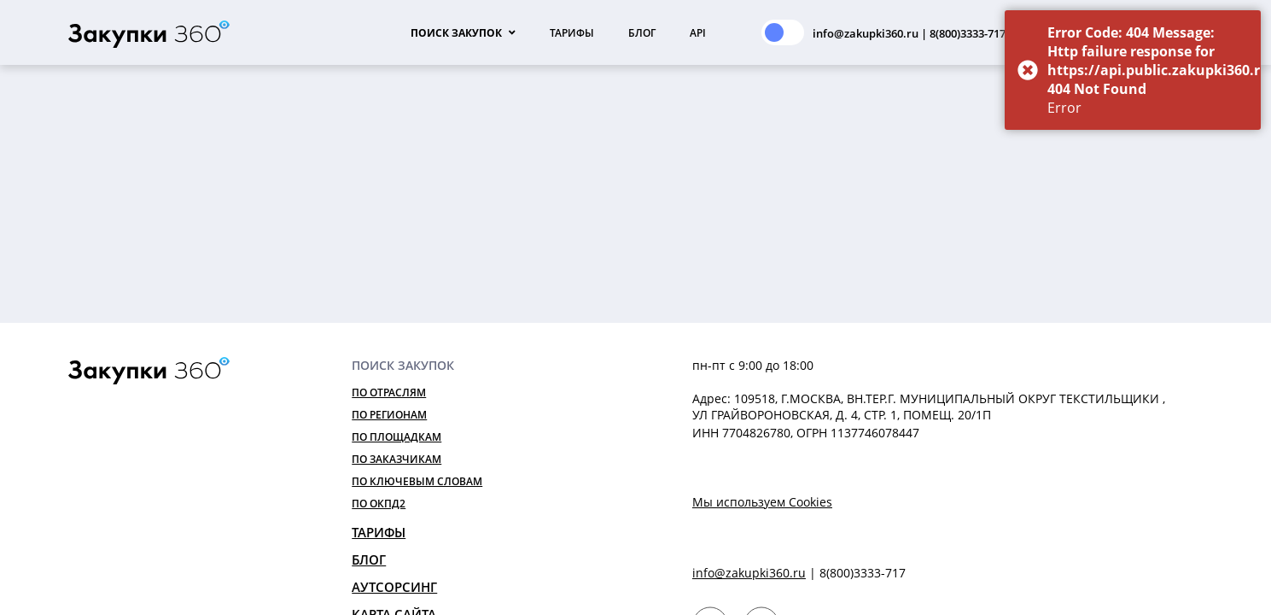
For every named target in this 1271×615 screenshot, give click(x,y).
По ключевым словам (417, 481)
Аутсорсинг (394, 586)
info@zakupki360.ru (749, 573)
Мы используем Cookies (762, 502)
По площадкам (396, 437)
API (698, 33)
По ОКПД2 (378, 503)
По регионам (389, 414)
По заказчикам (396, 459)
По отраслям (389, 392)
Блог (642, 33)
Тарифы (572, 33)
